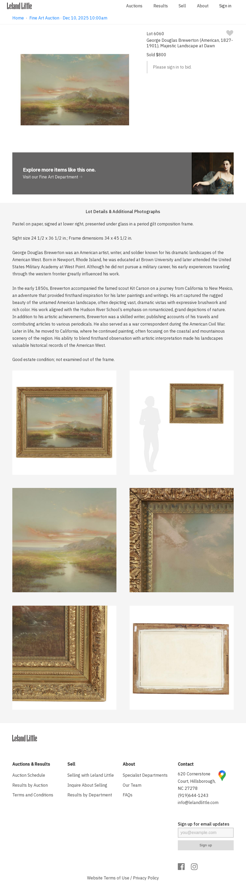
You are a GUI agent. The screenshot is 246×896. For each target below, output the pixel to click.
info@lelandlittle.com (198, 802)
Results (160, 5)
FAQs (127, 794)
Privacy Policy (146, 877)
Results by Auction (30, 785)
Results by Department (89, 794)
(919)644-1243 (193, 795)
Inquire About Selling (87, 785)
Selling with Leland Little (90, 775)
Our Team (132, 785)
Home (18, 17)
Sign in (225, 5)
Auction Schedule (28, 775)
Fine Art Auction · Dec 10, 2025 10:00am (68, 17)
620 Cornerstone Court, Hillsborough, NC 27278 (197, 781)
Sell (182, 5)
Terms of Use (116, 877)
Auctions (134, 5)
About (202, 5)
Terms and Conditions (32, 794)
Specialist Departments (145, 775)
